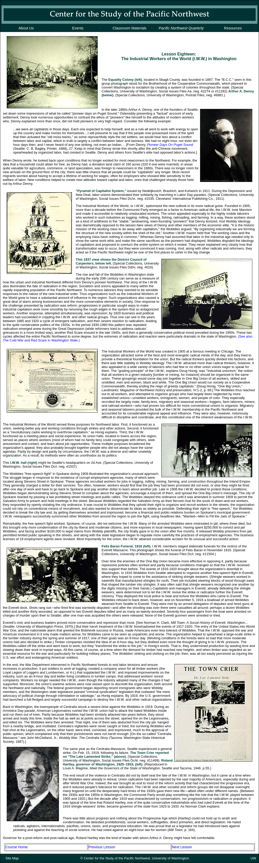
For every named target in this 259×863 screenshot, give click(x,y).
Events (77, 28)
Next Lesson (182, 847)
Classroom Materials (129, 28)
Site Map (12, 858)
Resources (233, 28)
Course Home (16, 847)
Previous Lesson (101, 847)
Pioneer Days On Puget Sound (170, 145)
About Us (26, 28)
